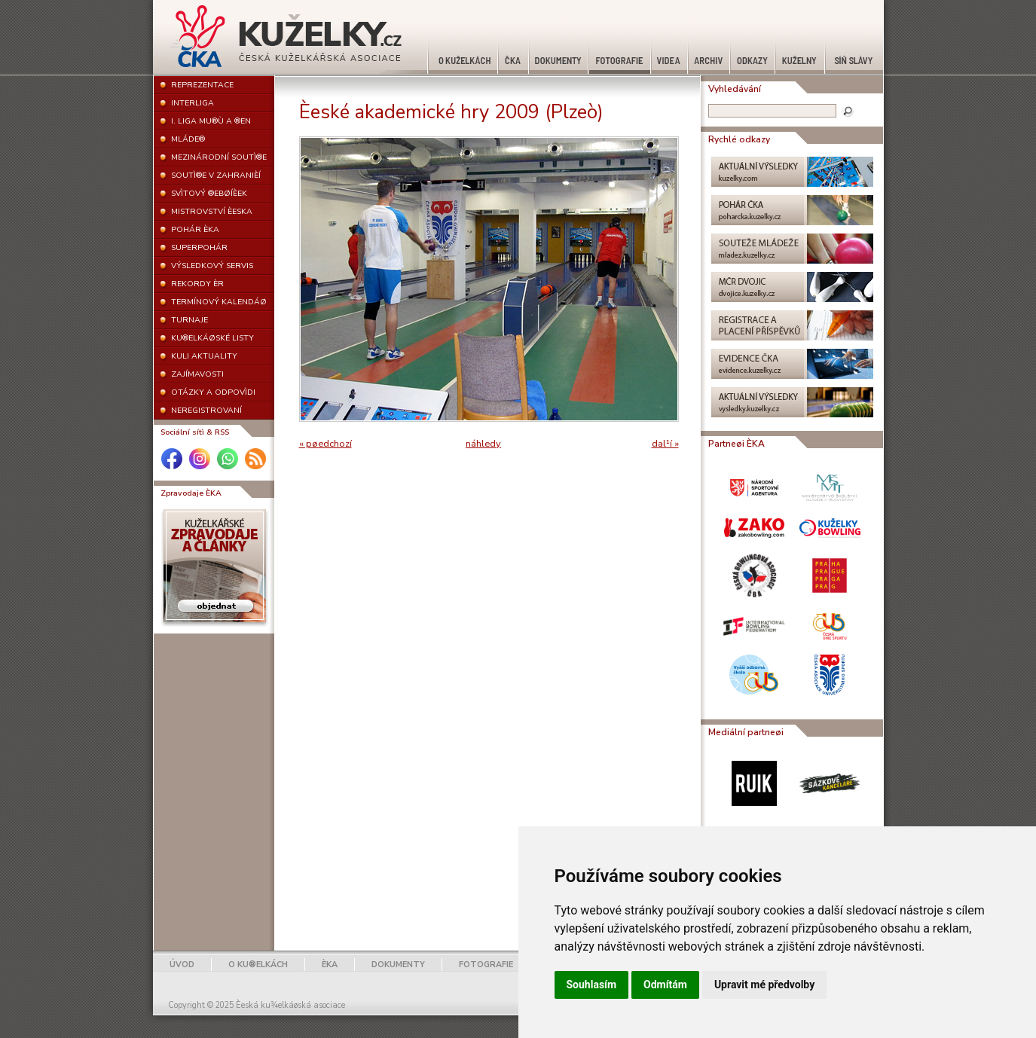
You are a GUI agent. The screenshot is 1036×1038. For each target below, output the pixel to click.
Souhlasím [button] (592, 984)
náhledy (483, 443)
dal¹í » (665, 443)
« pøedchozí (325, 443)
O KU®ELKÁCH (258, 964)
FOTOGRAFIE (486, 964)
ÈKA (330, 964)
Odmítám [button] (665, 984)
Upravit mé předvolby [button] (764, 984)
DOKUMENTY (398, 964)
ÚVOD (182, 964)
